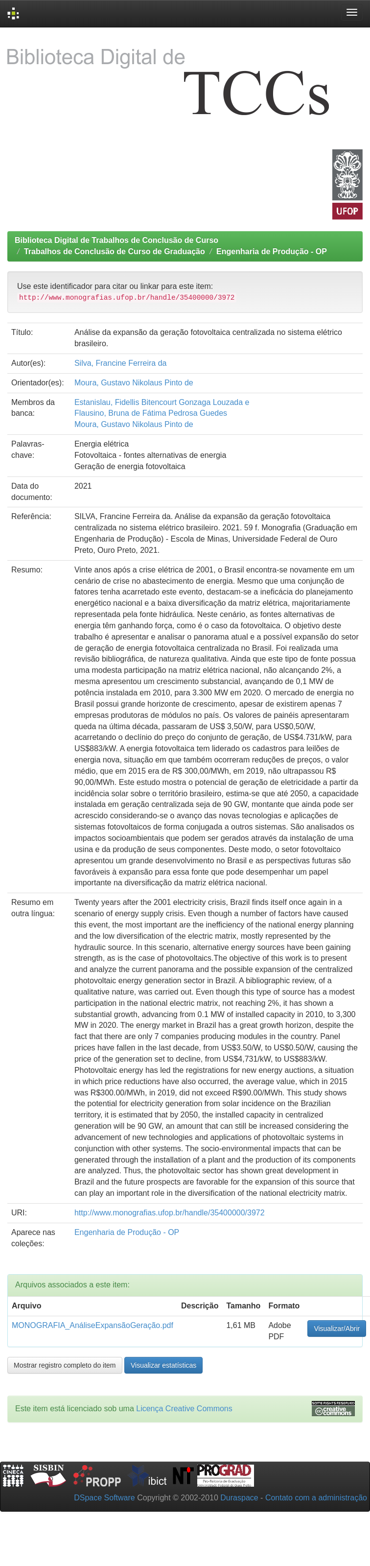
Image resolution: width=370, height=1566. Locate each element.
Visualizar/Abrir (337, 1328)
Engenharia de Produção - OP (271, 251)
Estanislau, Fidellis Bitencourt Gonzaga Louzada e (162, 402)
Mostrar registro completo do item (65, 1365)
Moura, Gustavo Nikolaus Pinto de (133, 383)
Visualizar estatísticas (163, 1365)
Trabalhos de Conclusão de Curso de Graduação (114, 251)
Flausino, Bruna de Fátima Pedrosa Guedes (150, 413)
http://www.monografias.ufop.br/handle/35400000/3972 (169, 1213)
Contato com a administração (316, 1498)
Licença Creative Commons (184, 1408)
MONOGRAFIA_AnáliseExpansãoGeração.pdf (92, 1325)
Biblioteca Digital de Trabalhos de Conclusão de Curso (116, 240)
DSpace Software (104, 1498)
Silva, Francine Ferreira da (120, 363)
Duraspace (239, 1498)
